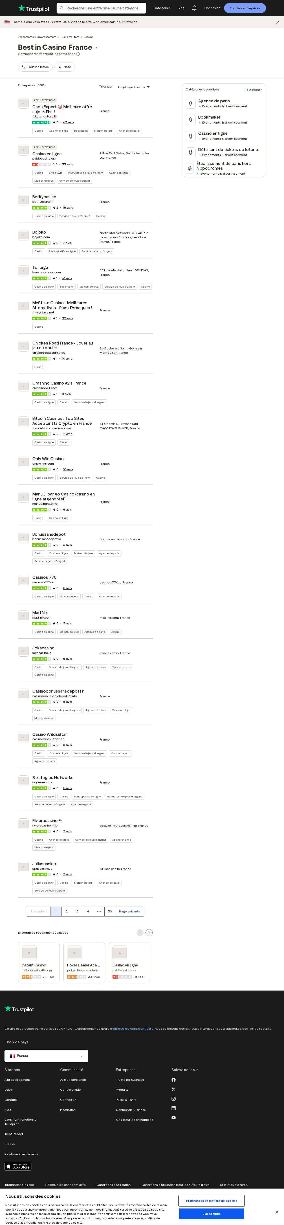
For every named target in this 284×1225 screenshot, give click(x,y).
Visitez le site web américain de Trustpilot (104, 22)
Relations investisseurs (21, 1154)
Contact (10, 1100)
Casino (38, 130)
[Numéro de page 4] (88, 911)
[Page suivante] (129, 911)
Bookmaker (81, 130)
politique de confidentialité (132, 1029)
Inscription (68, 1110)
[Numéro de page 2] (66, 911)
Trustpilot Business (130, 1080)
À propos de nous (17, 1080)
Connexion (68, 1100)
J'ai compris (212, 1214)
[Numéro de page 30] (109, 911)
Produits (122, 1090)
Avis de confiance (73, 1080)
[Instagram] (174, 1098)
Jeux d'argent (70, 36)
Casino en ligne (58, 130)
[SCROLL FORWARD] (149, 932)
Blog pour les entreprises (134, 1120)
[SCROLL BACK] (140, 932)
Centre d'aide (70, 1090)
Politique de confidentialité (65, 1185)
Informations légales (19, 1185)
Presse (9, 1144)
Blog (7, 1110)
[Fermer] (278, 22)
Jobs (8, 1090)
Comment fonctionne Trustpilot (20, 1122)
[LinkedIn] (174, 1108)
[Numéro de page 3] (77, 911)
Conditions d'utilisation (114, 1185)
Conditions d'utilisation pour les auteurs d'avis (175, 1185)
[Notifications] (194, 8)
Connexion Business (131, 1110)
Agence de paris (129, 130)
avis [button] (68, 122)
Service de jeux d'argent (74, 180)
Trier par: (106, 86)
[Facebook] (174, 1079)
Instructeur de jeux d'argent (85, 172)
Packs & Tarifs (126, 1100)
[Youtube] (174, 1117)
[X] (174, 1089)
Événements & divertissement (37, 36)
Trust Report (13, 1134)
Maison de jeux (103, 130)
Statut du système (234, 1185)
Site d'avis (55, 172)
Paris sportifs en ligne (62, 251)
